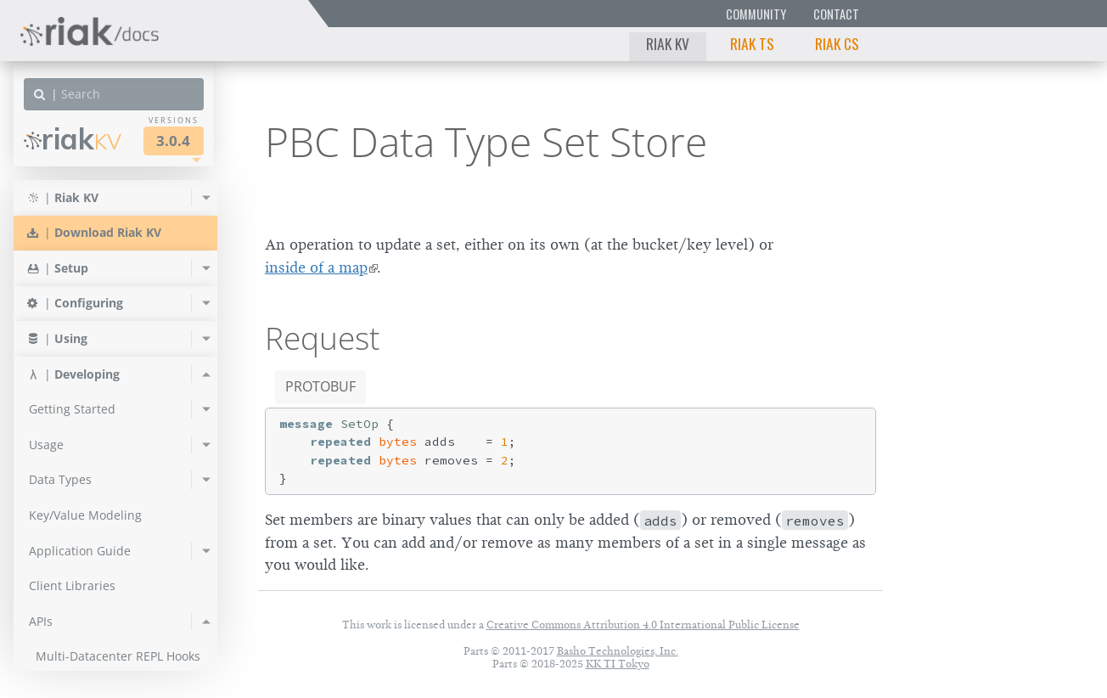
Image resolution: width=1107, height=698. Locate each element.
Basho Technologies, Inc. (617, 651)
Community (756, 14)
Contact (836, 14)
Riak (72, 139)
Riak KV (667, 43)
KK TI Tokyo (617, 663)
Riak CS (837, 43)
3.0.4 (173, 140)
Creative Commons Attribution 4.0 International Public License (643, 624)
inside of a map (316, 267)
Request (322, 338)
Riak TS (752, 43)
